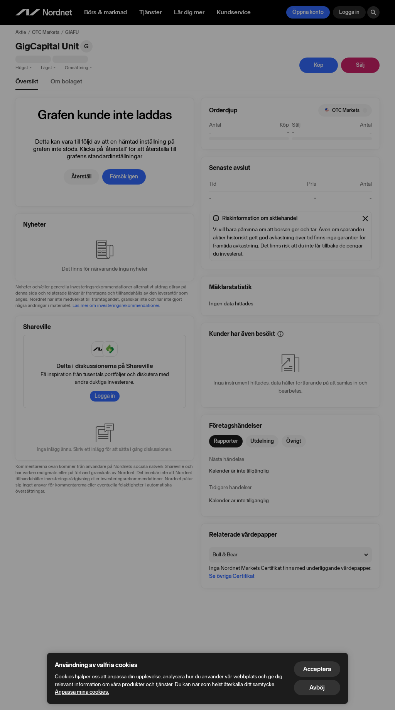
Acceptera (317, 669)
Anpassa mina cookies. (82, 692)
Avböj (317, 687)
